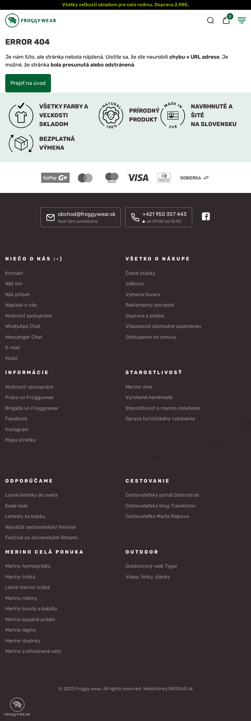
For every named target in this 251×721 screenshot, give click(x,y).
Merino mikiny (21, 598)
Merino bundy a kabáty (31, 609)
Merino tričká (20, 577)
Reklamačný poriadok (150, 305)
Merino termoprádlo (28, 566)
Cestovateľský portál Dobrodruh (162, 495)
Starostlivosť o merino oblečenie (163, 408)
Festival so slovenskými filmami (41, 538)
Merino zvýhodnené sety (33, 651)
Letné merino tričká (27, 587)
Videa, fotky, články (148, 577)
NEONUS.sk (181, 689)
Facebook (16, 419)
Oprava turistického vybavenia (160, 419)
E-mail (12, 348)
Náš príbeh (17, 294)
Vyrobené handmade (149, 397)
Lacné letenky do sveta (31, 495)
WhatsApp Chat (23, 326)
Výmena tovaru (143, 294)
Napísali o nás (21, 305)
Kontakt (14, 273)
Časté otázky (140, 273)
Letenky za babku (25, 516)
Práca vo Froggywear (29, 397)
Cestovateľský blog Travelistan (161, 506)
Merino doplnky (23, 641)
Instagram (16, 429)
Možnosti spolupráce (29, 387)
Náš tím (14, 284)
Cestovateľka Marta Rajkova (157, 516)
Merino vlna (139, 387)
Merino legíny (20, 630)
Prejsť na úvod (28, 83)
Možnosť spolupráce (28, 316)
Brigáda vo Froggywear (32, 408)
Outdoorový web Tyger (151, 566)
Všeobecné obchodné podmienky (163, 326)
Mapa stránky (20, 440)
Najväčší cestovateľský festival (40, 527)
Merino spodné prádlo (30, 619)
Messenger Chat (23, 337)
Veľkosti (135, 284)
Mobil (11, 358)
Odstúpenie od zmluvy (151, 337)
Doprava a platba (145, 316)
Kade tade (16, 506)
